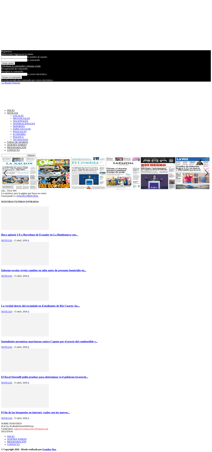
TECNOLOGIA (20, 139)
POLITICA (18, 137)
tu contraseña (33, 60)
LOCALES (18, 115)
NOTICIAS (12, 113)
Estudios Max (49, 449)
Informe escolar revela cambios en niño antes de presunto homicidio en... (43, 270)
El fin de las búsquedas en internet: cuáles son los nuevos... (35, 412)
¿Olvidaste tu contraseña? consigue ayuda (20, 66)
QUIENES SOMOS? (17, 145)
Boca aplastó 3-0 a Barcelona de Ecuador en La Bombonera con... (39, 234)
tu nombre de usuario (37, 57)
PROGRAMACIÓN (16, 147)
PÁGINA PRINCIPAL (27, 196)
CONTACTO (13, 150)
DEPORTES (19, 126)
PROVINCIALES (21, 118)
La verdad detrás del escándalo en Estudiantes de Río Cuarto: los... (40, 305)
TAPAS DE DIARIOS (17, 142)
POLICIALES (19, 131)
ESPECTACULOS (22, 129)
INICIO (10, 110)
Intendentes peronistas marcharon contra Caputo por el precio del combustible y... (49, 341)
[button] (207, 173)
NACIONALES (20, 121)
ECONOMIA (19, 134)
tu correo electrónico (37, 74)
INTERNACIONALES (24, 123)
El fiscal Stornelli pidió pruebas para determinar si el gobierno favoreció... (44, 377)
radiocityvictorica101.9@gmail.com (31, 429)
